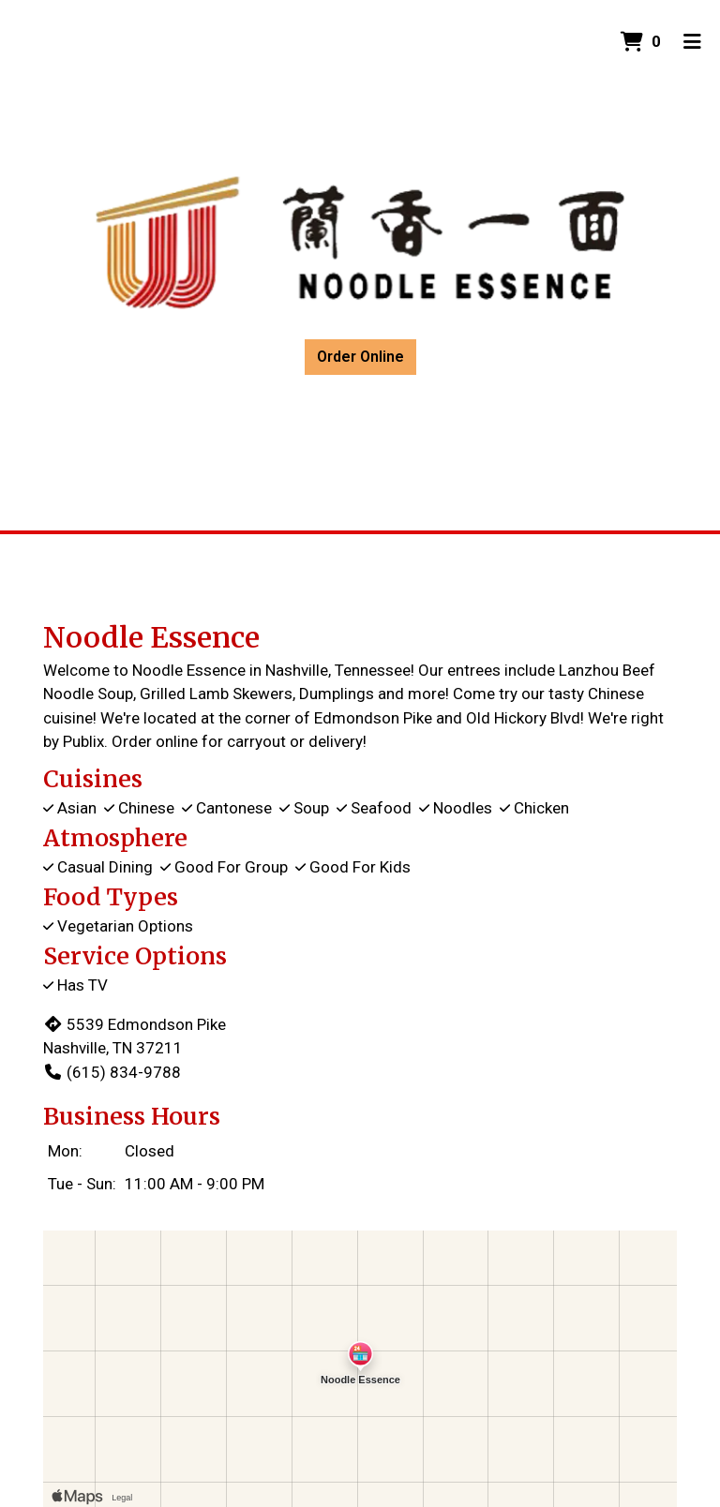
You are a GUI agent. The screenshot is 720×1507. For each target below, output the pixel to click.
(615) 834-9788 (112, 1072)
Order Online (360, 357)
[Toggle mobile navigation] (692, 42)
